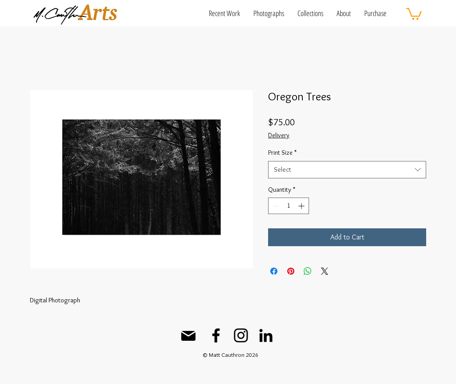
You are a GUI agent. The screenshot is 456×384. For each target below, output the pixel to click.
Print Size (282, 153)
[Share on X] (324, 271)
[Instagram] (241, 335)
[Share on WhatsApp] (307, 271)
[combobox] (347, 169)
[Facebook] (216, 335)
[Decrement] (275, 206)
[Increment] (302, 206)
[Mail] (188, 335)
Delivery (278, 135)
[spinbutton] (289, 206)
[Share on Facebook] (274, 271)
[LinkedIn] (265, 335)
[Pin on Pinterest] (290, 271)
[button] (224, 13)
